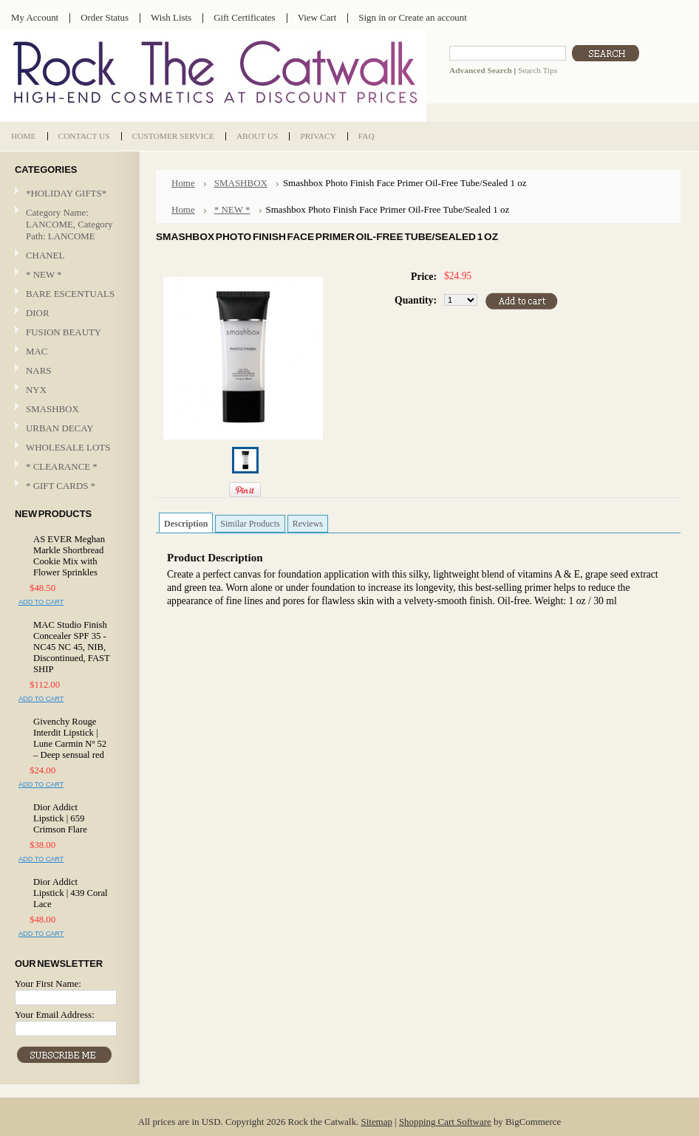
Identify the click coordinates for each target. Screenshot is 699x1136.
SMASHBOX (52, 408)
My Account (34, 17)
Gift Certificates (245, 17)
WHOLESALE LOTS (68, 447)
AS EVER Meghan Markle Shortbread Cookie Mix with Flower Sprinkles (69, 556)
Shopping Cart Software (445, 1121)
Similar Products (249, 524)
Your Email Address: (55, 1014)
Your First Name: (48, 983)
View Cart (317, 17)
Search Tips (537, 70)
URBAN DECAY (60, 428)
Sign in (372, 17)
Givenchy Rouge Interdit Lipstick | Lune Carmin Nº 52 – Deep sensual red (69, 738)
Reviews (308, 524)
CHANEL (45, 255)
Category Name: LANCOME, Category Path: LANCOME (69, 224)
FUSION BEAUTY (63, 332)
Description (186, 524)
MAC (68, 352)
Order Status (105, 17)
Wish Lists (171, 17)
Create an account (432, 17)
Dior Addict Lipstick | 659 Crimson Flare (60, 818)
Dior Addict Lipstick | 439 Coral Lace (70, 893)
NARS (38, 370)
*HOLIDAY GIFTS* (66, 193)
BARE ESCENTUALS (70, 293)
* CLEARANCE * (62, 466)
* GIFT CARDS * (60, 485)
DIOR (38, 312)
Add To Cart (41, 602)
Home (183, 182)
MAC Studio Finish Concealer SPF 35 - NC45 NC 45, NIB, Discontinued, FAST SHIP (71, 647)
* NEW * (44, 274)
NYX (68, 390)
